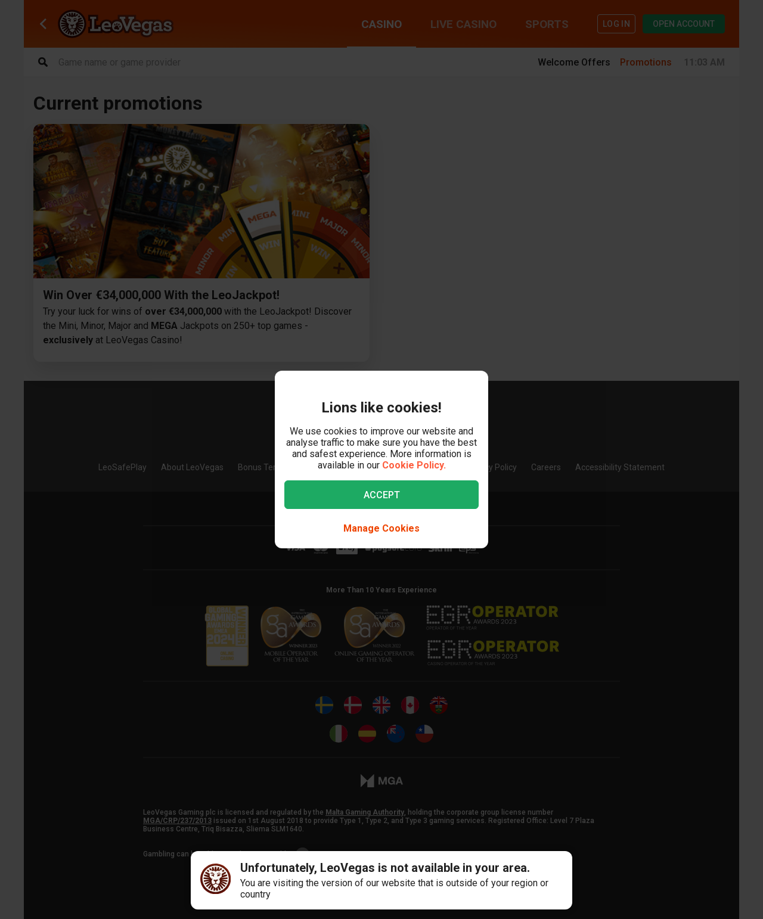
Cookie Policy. (414, 465)
